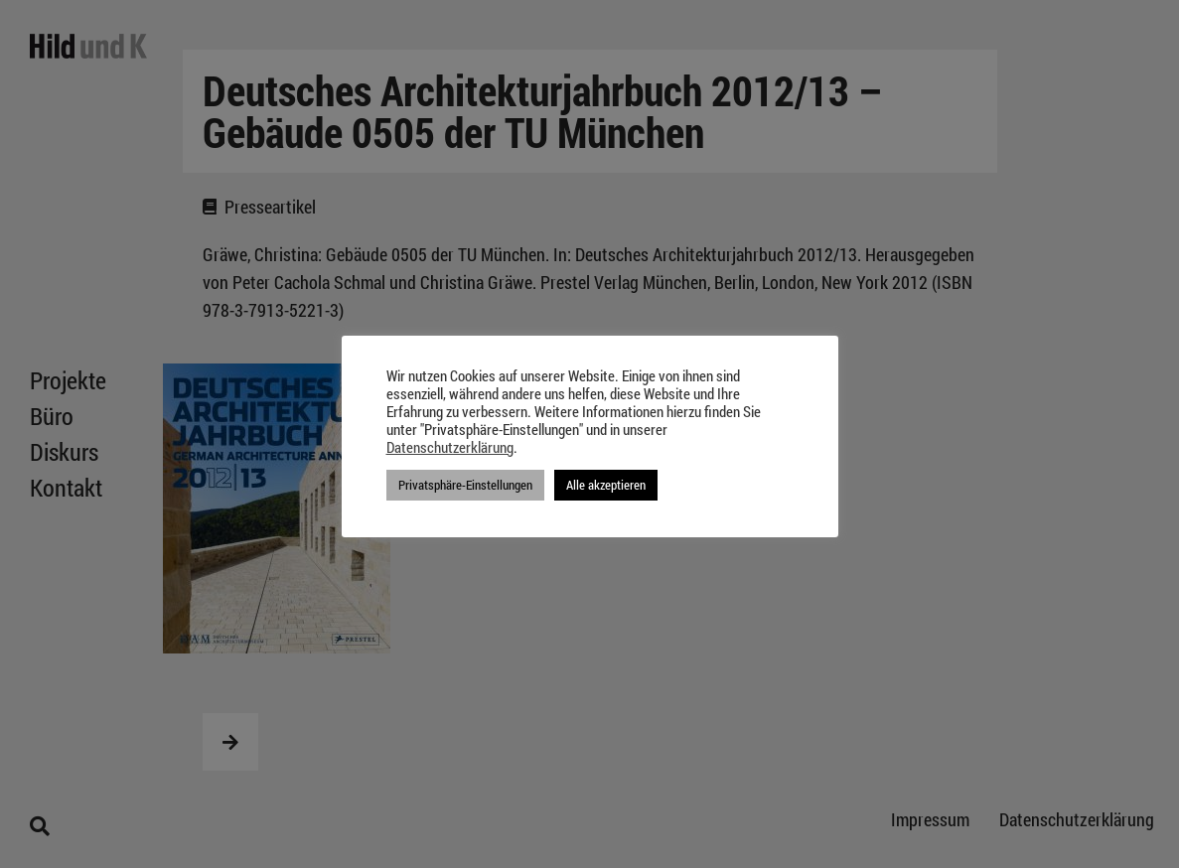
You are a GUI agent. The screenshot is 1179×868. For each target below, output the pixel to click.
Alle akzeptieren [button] (606, 485)
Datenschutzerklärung (450, 448)
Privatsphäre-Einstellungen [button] (465, 485)
